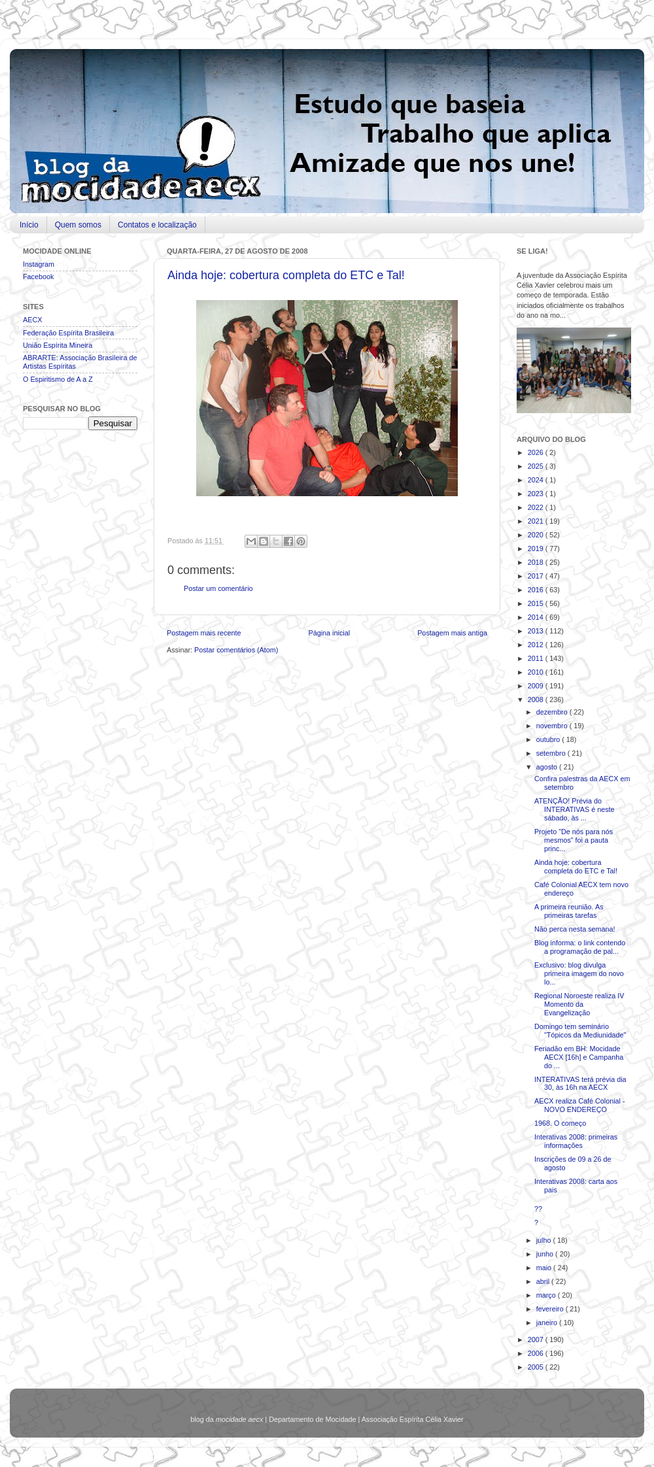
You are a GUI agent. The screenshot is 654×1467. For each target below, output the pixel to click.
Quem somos (78, 224)
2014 (536, 617)
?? (538, 1209)
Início (29, 224)
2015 (536, 603)
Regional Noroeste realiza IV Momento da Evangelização (579, 1004)
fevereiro (551, 1309)
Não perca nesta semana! (574, 929)
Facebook (38, 276)
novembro (553, 726)
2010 (536, 672)
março (547, 1295)
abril (543, 1281)
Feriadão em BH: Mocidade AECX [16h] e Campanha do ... (578, 1057)
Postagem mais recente (204, 633)
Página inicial (329, 633)
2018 (536, 562)
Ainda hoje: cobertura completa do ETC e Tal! (286, 275)
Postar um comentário (218, 588)
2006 (536, 1353)
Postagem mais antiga (452, 633)
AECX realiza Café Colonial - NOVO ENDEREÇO (579, 1105)
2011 (536, 658)
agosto (547, 767)
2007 (536, 1339)
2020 (536, 535)
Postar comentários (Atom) (236, 650)
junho (545, 1254)
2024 (536, 480)
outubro (549, 739)
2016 (536, 590)
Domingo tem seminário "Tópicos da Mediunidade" (580, 1030)
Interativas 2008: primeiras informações (575, 1141)
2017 (536, 576)
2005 (536, 1367)
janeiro (547, 1322)
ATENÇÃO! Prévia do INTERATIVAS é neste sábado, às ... (574, 809)
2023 (536, 493)
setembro (552, 753)
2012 (536, 645)
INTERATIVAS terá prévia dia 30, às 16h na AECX (580, 1083)
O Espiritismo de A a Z (58, 379)
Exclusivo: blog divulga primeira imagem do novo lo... (579, 973)
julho (544, 1240)
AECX (32, 320)
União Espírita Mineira (57, 345)
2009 (536, 686)
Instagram (38, 264)
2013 (536, 631)
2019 (536, 548)
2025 (536, 466)
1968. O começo (560, 1123)
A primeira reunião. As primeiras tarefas (569, 911)
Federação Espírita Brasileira (68, 333)
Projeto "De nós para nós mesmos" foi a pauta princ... (573, 840)
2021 (536, 521)
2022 (536, 507)
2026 (536, 452)
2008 (536, 699)
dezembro (553, 712)
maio (544, 1268)
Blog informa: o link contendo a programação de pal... (579, 947)
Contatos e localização (157, 224)
